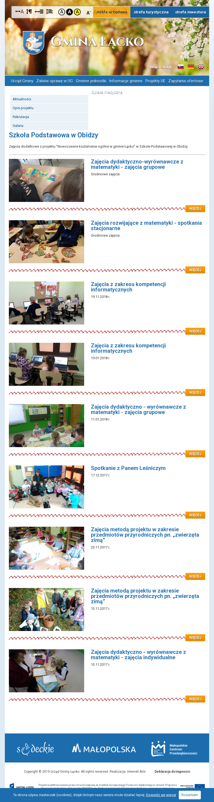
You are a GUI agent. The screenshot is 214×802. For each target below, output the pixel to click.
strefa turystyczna (151, 12)
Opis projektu (23, 108)
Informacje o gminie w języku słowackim (180, 67)
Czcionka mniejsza (89, 12)
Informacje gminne (125, 81)
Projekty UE (155, 81)
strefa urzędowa (111, 12)
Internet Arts (136, 772)
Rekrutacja (21, 117)
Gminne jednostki (91, 81)
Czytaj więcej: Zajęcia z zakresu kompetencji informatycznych (107, 389)
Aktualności (22, 99)
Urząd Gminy (22, 81)
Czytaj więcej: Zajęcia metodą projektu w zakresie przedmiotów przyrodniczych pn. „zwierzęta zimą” (107, 634)
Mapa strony (161, 67)
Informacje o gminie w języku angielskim (201, 67)
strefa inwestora (190, 12)
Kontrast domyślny (61, 12)
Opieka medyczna (107, 92)
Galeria (18, 126)
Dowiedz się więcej (161, 795)
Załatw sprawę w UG (54, 81)
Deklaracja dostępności (172, 772)
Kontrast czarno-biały (69, 12)
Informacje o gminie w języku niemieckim (191, 67)
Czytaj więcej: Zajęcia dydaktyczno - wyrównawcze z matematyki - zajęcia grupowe (107, 450)
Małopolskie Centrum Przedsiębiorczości (174, 749)
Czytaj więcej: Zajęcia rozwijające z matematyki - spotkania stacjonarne (107, 266)
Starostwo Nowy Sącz (35, 749)
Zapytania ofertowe (185, 81)
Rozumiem (189, 795)
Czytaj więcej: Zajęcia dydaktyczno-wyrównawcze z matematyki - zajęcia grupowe (107, 205)
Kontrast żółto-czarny (77, 12)
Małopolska (104, 748)
